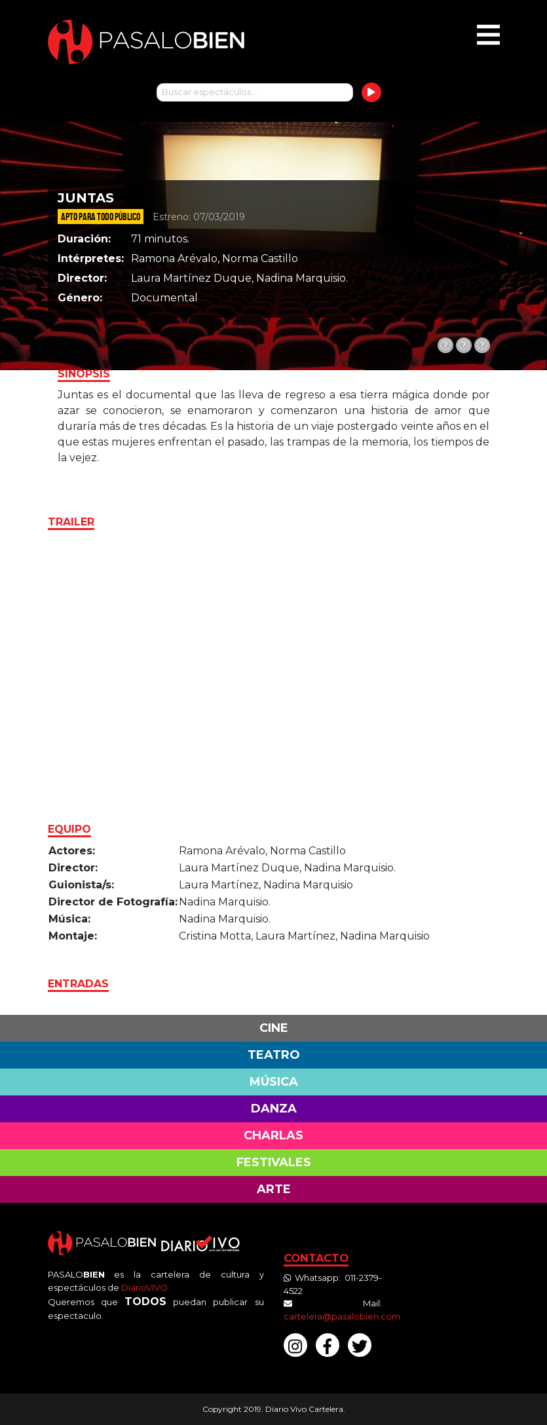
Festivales (273, 1162)
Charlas (273, 1135)
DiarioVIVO (144, 1287)
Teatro (274, 1055)
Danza (274, 1108)
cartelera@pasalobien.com (342, 1316)
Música (274, 1081)
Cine (273, 1028)
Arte (274, 1189)
